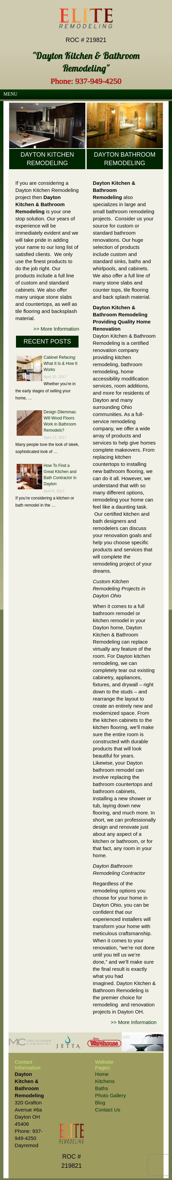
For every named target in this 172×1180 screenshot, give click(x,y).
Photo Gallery (110, 1095)
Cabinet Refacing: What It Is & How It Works (60, 363)
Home (102, 1074)
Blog (100, 1102)
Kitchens (105, 1081)
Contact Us (107, 1110)
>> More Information (56, 329)
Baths (101, 1088)
